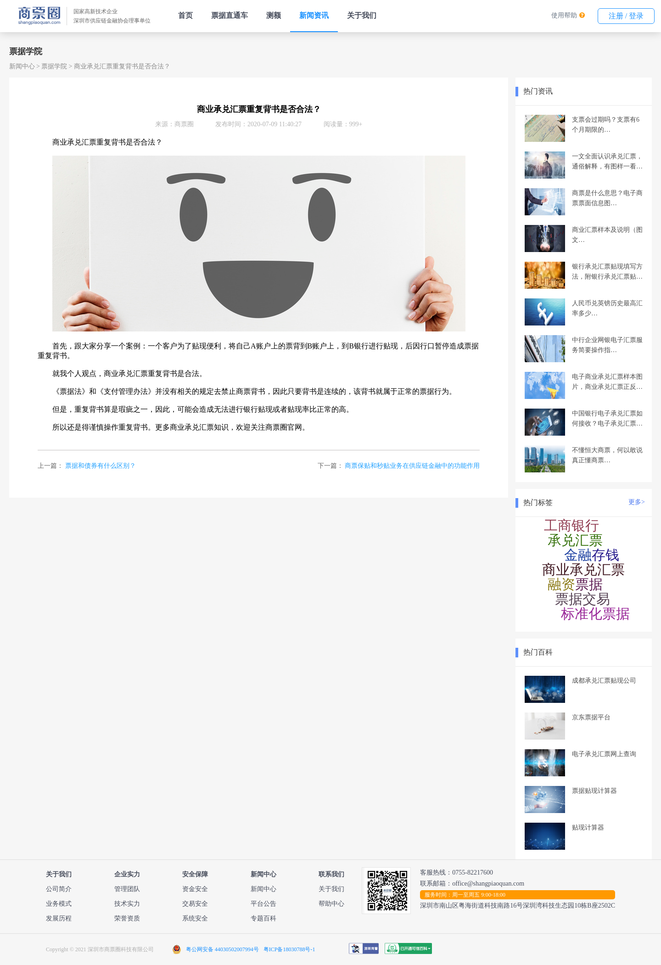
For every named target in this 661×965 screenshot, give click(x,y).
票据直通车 (229, 15)
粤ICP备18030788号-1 (289, 949)
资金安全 (195, 889)
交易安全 (195, 903)
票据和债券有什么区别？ (100, 465)
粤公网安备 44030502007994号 (222, 949)
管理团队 (127, 889)
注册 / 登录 (626, 16)
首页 (185, 15)
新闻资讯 (314, 15)
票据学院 (54, 66)
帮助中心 (331, 903)
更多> (636, 502)
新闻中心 (22, 66)
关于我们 (361, 15)
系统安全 (195, 918)
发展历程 (59, 918)
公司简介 (59, 889)
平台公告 (263, 903)
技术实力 (127, 903)
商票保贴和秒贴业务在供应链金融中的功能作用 (412, 465)
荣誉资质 (127, 918)
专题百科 (263, 918)
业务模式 (59, 903)
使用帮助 (564, 15)
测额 (273, 15)
